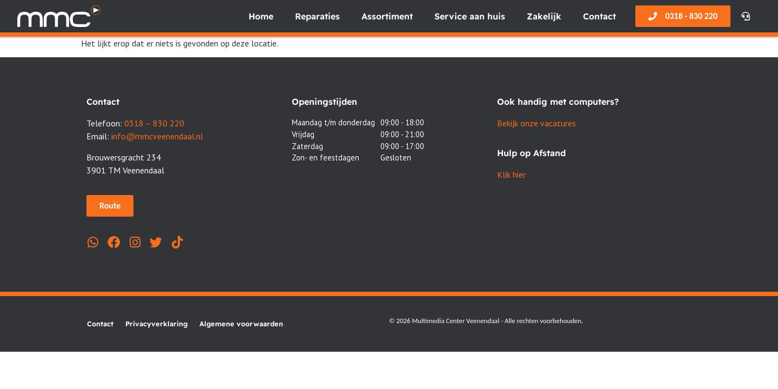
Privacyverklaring (156, 323)
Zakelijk (544, 16)
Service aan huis (469, 16)
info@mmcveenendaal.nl (157, 136)
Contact (599, 16)
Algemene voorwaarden (241, 323)
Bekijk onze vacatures (536, 123)
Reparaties (317, 16)
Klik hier (511, 174)
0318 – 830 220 (154, 123)
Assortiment (387, 16)
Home (261, 16)
